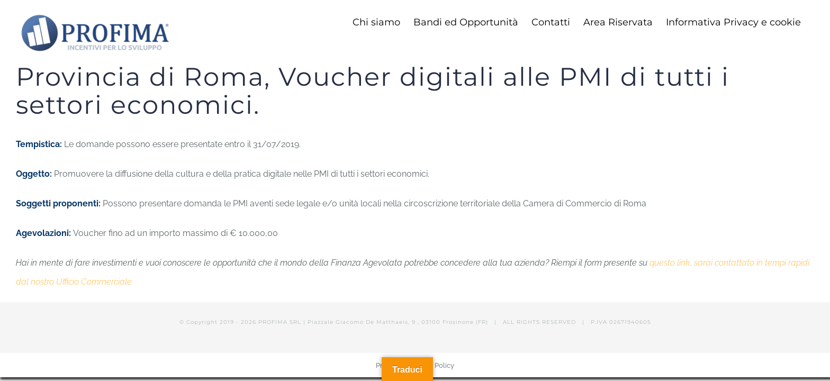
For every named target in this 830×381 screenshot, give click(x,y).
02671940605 (630, 322)
